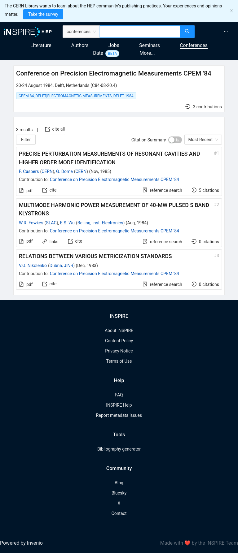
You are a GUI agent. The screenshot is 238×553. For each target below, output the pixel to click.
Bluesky (119, 492)
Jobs (113, 45)
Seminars (149, 45)
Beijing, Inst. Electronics (100, 222)
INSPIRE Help (119, 405)
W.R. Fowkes (31, 222)
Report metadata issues (119, 415)
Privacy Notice (119, 350)
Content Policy (119, 340)
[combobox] (140, 31)
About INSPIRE (119, 330)
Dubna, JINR (61, 265)
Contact (119, 513)
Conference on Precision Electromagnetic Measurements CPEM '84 (114, 179)
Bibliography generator (119, 449)
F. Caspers (29, 171)
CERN (47, 171)
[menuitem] (226, 31)
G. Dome (64, 171)
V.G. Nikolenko (33, 265)
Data (98, 53)
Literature (40, 45)
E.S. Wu (67, 222)
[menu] (217, 31)
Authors (80, 45)
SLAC (51, 222)
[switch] (175, 139)
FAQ (119, 394)
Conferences (194, 45)
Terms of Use (119, 361)
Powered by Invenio (21, 543)
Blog (119, 482)
